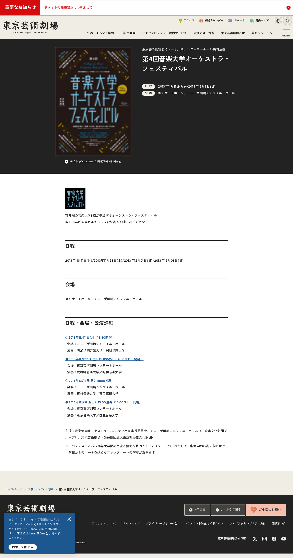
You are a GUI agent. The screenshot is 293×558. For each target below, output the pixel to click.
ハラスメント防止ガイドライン (203, 528)
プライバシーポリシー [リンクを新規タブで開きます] (31, 533)
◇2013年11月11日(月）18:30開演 (88, 342)
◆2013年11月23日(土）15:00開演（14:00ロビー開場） (104, 363)
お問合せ (197, 514)
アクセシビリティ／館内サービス (163, 34)
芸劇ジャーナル (261, 34)
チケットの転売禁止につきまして (68, 7)
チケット (233, 21)
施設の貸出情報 (203, 34)
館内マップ (256, 21)
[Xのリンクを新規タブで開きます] (255, 543)
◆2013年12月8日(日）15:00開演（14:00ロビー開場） (103, 407)
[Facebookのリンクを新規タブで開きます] (274, 543)
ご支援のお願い (265, 514)
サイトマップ (131, 528)
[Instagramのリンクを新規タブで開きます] (264, 543)
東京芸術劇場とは (232, 34)
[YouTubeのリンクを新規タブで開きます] (283, 543)
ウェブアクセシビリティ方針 (248, 528)
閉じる (69, 519)
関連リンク (279, 528)
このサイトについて (104, 528)
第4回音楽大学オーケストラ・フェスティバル (88, 494)
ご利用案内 (127, 34)
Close (289, 8)
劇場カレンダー (208, 22)
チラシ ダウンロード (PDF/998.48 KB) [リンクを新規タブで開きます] (94, 166)
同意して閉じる (22, 547)
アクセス (183, 22)
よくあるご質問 (228, 514)
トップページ (13, 494)
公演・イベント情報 (99, 34)
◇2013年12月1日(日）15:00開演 (88, 385)
